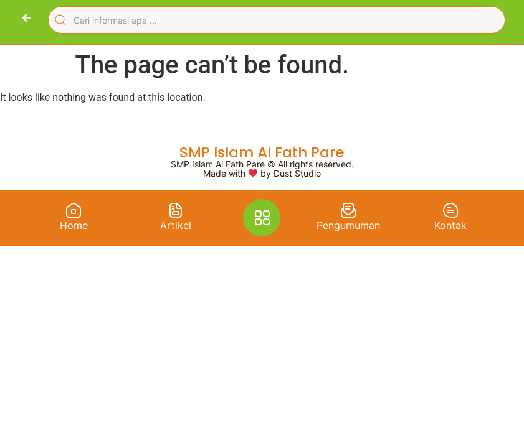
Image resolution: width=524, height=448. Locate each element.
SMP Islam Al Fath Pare (262, 152)
